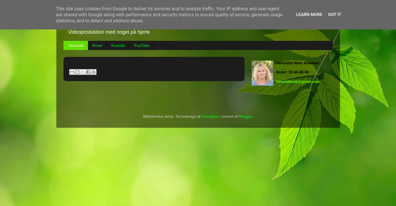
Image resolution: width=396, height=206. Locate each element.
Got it (334, 14)
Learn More (309, 14)
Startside (76, 45)
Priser (97, 45)
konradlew (210, 116)
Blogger (245, 116)
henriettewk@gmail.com (298, 81)
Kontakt (118, 45)
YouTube (141, 45)
